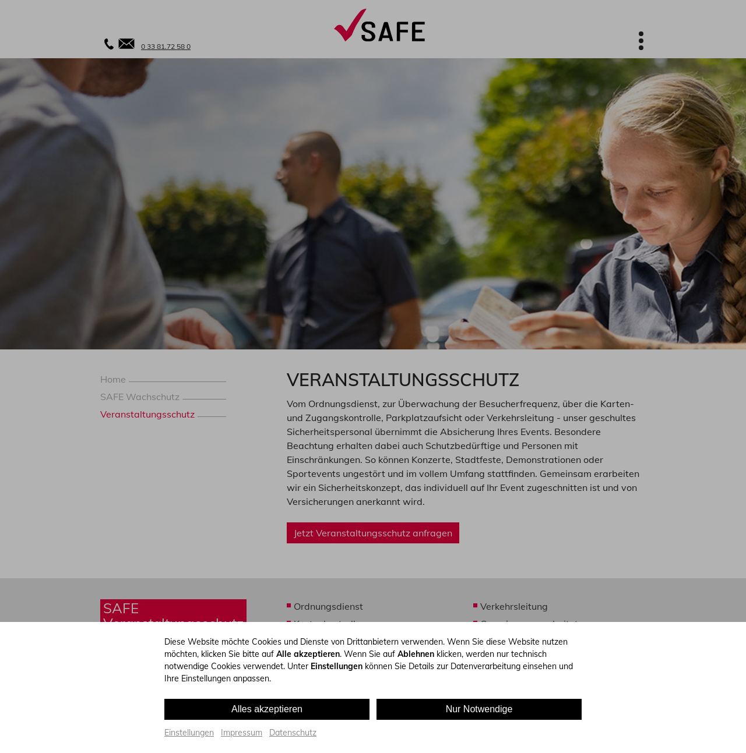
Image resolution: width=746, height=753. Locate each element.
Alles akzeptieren (266, 709)
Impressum (241, 732)
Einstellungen (189, 732)
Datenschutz (292, 732)
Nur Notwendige (479, 709)
